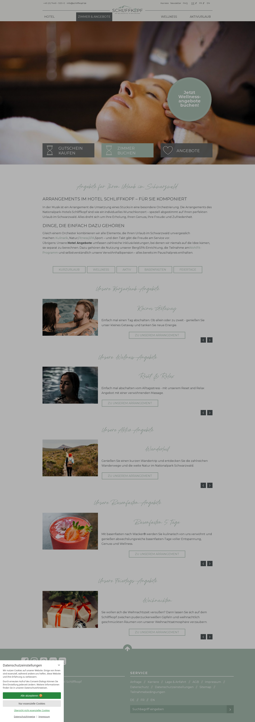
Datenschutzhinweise (24, 716)
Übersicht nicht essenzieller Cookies (32, 710)
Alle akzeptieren (32, 695)
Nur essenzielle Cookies (32, 703)
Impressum (44, 716)
